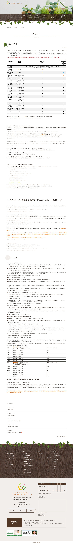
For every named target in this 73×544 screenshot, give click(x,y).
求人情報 (53, 461)
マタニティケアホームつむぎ (43, 457)
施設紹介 (11, 464)
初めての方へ (10, 453)
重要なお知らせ (57, 455)
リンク (53, 464)
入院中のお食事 (27, 472)
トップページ (11, 16)
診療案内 (29, 16)
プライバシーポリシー (57, 468)
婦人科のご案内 (27, 463)
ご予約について (27, 453)
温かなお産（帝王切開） (29, 459)
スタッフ (11, 462)
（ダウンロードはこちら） (15, 182)
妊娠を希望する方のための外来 (28, 465)
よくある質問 (61, 16)
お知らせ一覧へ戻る (61, 436)
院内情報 (56, 453)
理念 (10, 460)
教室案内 (43, 16)
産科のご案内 (27, 455)
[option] (36, 10)
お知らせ (53, 451)
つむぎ (52, 17)
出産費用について (28, 461)
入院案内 (36, 16)
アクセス (53, 466)
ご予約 (31, 510)
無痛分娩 (26, 457)
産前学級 (41, 453)
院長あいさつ (12, 458)
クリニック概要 (21, 16)
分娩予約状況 (12, 44)
